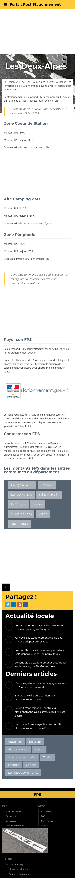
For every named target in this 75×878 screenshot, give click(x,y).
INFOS (41, 806)
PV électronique (17, 864)
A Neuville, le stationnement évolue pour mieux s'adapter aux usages (39, 639)
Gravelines (15, 741)
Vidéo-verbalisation (19, 869)
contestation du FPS (18, 443)
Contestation (12, 821)
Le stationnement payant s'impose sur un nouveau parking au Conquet (40, 627)
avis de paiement (43, 360)
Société (45, 825)
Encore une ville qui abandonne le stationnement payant (35, 697)
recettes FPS (21, 113)
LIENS (9, 859)
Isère (50, 82)
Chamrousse (19, 523)
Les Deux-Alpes (36, 82)
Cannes (31, 765)
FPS (4, 806)
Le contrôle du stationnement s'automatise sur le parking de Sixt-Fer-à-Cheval (40, 664)
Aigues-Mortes (18, 749)
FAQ (43, 816)
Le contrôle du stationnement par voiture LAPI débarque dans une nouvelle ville (39, 652)
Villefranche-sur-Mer (22, 757)
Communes (47, 821)
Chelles (48, 757)
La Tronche (18, 504)
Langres (13, 765)
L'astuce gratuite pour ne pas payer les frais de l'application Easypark (40, 685)
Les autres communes (23, 772)
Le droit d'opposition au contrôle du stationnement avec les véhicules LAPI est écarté (40, 712)
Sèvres (39, 749)
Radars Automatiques (20, 874)
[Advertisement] (37, 31)
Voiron (43, 514)
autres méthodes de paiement (36, 418)
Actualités (46, 811)
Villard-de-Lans (21, 514)
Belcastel (35, 741)
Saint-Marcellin (49, 494)
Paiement (11, 816)
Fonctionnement (14, 811)
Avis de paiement (15, 825)
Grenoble (46, 485)
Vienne (38, 504)
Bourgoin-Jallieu (22, 485)
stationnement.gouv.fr (23, 352)
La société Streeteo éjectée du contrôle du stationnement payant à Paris (40, 726)
